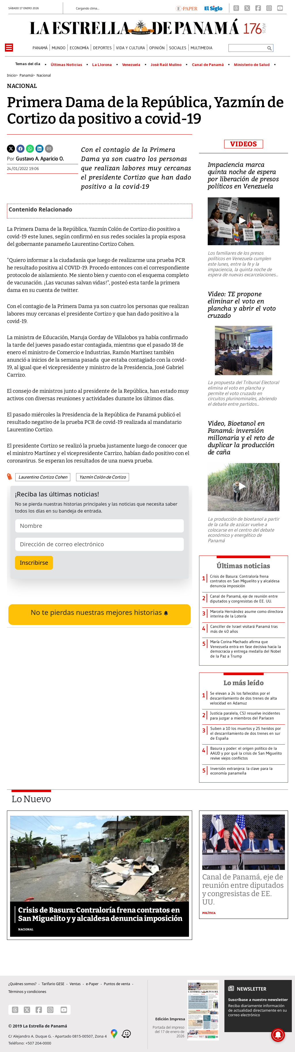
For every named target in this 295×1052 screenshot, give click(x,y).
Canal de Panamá (208, 65)
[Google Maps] (114, 1033)
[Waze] (126, 1033)
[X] (247, 8)
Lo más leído (244, 683)
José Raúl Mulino (166, 65)
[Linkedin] (39, 148)
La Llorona (102, 65)
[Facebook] (258, 8)
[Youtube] (280, 8)
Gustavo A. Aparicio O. (40, 159)
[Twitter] (11, 148)
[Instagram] (269, 8)
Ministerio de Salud (252, 65)
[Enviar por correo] (49, 148)
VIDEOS (243, 144)
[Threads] (236, 8)
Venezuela (131, 65)
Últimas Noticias (66, 65)
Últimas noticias (243, 566)
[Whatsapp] (30, 148)
